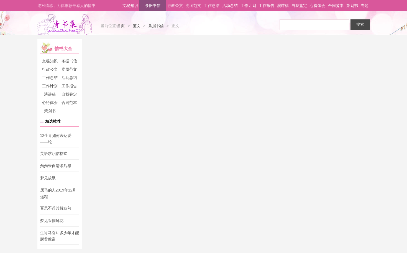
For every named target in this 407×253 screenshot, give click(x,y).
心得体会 (317, 5)
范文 (136, 26)
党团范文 (193, 5)
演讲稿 (283, 5)
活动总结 (230, 5)
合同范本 (336, 5)
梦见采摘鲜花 (51, 220)
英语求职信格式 (53, 153)
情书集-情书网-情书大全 (64, 24)
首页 (121, 26)
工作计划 (248, 5)
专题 (364, 5)
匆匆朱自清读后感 (55, 165)
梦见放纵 (48, 178)
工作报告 (266, 5)
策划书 (352, 5)
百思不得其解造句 (55, 208)
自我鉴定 (299, 5)
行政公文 (175, 5)
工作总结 (211, 5)
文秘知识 (130, 5)
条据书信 (152, 5)
